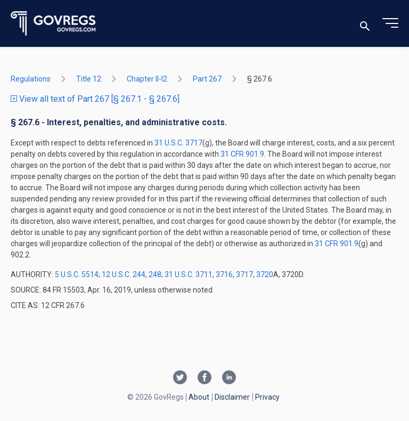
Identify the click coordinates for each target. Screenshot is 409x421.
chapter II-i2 (147, 79)
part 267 (207, 79)
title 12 (88, 79)
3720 (264, 274)
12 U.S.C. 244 (123, 274)
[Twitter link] (180, 378)
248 (155, 274)
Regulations (31, 79)
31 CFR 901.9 (242, 154)
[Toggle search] (365, 24)
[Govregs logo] (53, 23)
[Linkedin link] (229, 378)
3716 (224, 274)
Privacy (267, 397)
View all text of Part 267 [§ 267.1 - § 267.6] (95, 99)
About (199, 397)
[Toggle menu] (390, 23)
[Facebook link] (204, 378)
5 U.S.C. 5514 (77, 274)
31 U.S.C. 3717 (178, 143)
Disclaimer (232, 397)
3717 (244, 274)
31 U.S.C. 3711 (188, 274)
